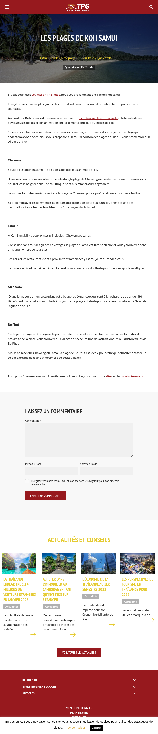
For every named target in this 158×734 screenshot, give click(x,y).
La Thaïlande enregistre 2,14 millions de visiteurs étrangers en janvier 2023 (19, 590)
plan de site (79, 713)
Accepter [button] (96, 728)
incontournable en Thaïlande (98, 118)
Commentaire (33, 420)
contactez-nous (132, 376)
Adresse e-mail (88, 464)
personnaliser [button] (76, 727)
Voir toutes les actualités (79, 653)
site (108, 376)
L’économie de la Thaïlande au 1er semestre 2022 (96, 585)
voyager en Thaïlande (46, 94)
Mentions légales (79, 708)
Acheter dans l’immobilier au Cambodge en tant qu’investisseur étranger (57, 590)
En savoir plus (33, 637)
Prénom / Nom (33, 464)
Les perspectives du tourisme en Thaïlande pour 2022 (137, 587)
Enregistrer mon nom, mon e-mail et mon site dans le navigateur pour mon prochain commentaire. (75, 482)
